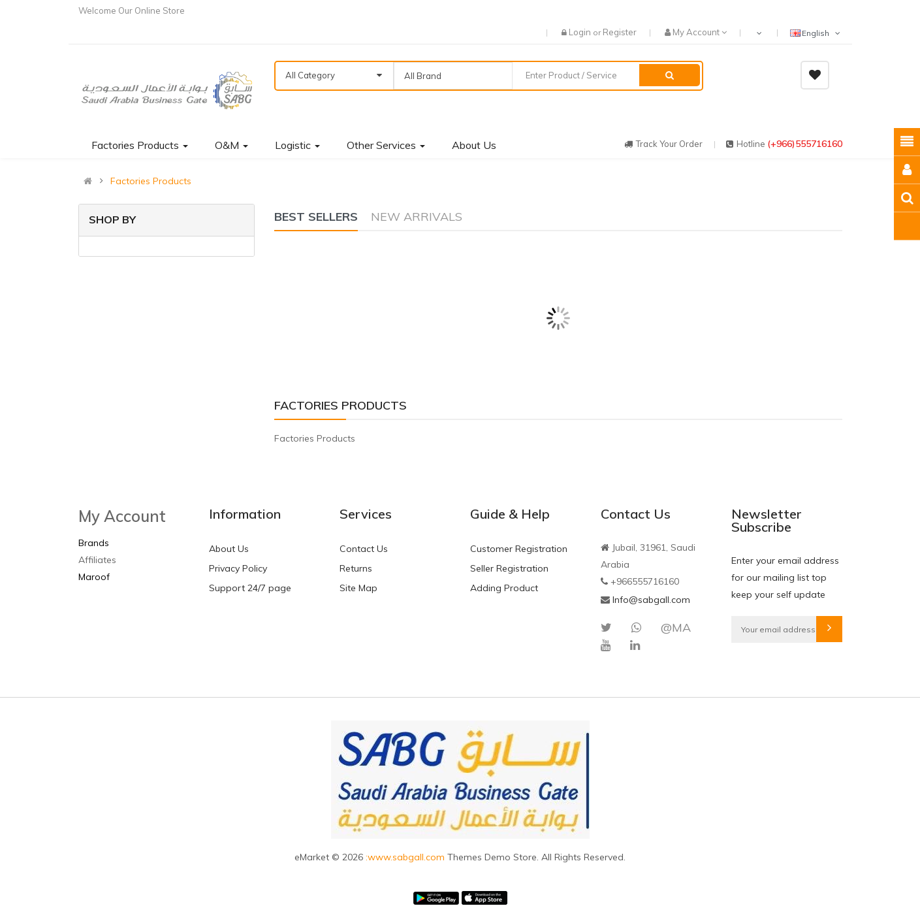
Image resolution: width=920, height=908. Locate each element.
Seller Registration (509, 568)
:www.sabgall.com (406, 857)
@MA (676, 627)
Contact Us (364, 549)
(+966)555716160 (804, 144)
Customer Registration (518, 549)
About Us (229, 549)
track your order (663, 143)
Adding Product (504, 588)
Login (581, 32)
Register (620, 32)
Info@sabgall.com (651, 600)
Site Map (358, 588)
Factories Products (150, 181)
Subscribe (829, 629)
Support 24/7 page (250, 588)
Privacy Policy (238, 568)
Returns (356, 568)
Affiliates (97, 560)
